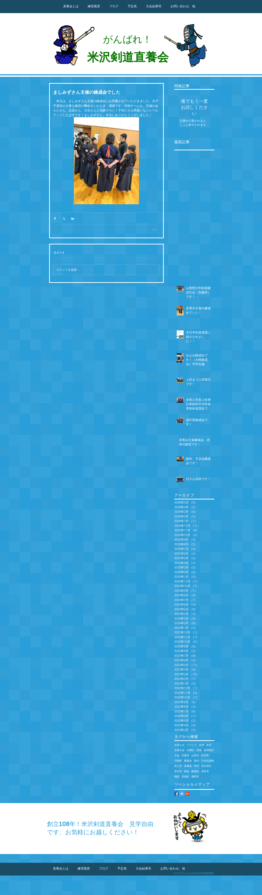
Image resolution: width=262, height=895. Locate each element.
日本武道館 (207, 760)
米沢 (196, 766)
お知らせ (179, 744)
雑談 (176, 776)
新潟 (196, 760)
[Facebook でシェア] (55, 218)
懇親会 (188, 760)
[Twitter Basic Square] (182, 794)
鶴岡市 (195, 776)
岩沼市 (205, 755)
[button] (153, 6)
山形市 (195, 755)
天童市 (185, 755)
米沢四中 (206, 766)
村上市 (178, 766)
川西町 (178, 760)
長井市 (205, 771)
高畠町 (185, 776)
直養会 (188, 766)
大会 (176, 755)
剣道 (199, 750)
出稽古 (190, 750)
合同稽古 (209, 750)
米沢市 (178, 771)
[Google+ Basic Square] (187, 794)
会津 (201, 744)
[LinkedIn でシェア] (72, 218)
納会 (186, 771)
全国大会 (179, 750)
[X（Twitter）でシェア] (64, 218)
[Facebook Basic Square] (176, 794)
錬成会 (195, 771)
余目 (208, 744)
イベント (192, 744)
